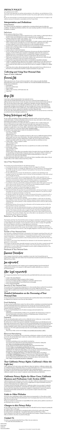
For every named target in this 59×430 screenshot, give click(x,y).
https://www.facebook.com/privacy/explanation (21, 358)
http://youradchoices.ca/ (16, 354)
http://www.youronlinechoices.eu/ (18, 355)
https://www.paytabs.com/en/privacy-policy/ (35, 330)
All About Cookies (33, 128)
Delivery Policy (4, 423)
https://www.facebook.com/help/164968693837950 (21, 344)
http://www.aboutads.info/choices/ (16, 352)
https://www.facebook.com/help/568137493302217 (22, 347)
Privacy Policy (3, 425)
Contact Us (3, 426)
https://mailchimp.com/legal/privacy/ (18, 315)
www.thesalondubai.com (36, 47)
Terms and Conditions (5, 428)
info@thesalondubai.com (17, 421)
